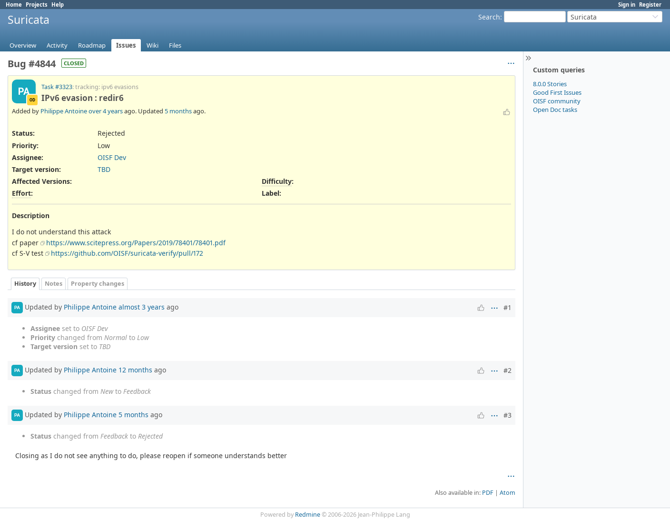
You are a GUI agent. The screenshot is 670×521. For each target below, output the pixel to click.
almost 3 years (141, 306)
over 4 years (106, 111)
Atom (507, 493)
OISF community (557, 101)
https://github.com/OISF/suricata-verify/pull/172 (127, 253)
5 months (178, 111)
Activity (57, 45)
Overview (23, 45)
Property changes (97, 284)
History (25, 284)
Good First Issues (557, 92)
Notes (53, 284)
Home (14, 4)
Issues (126, 45)
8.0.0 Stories (550, 84)
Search (489, 16)
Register (650, 4)
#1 (507, 307)
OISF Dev (112, 157)
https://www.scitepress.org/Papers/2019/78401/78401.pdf (136, 242)
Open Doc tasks (555, 109)
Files (175, 45)
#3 (507, 415)
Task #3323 (56, 87)
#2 (507, 370)
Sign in (626, 4)
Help (57, 4)
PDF (487, 493)
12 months (135, 369)
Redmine (307, 515)
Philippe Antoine (63, 111)
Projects (37, 4)
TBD (104, 169)
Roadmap (92, 45)
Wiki (152, 45)
